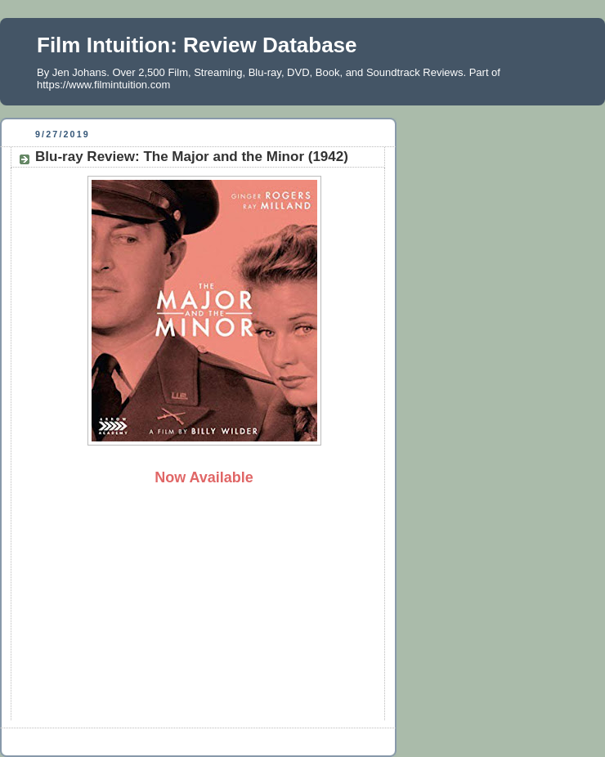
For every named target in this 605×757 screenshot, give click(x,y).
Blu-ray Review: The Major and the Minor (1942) (191, 156)
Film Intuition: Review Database (197, 45)
